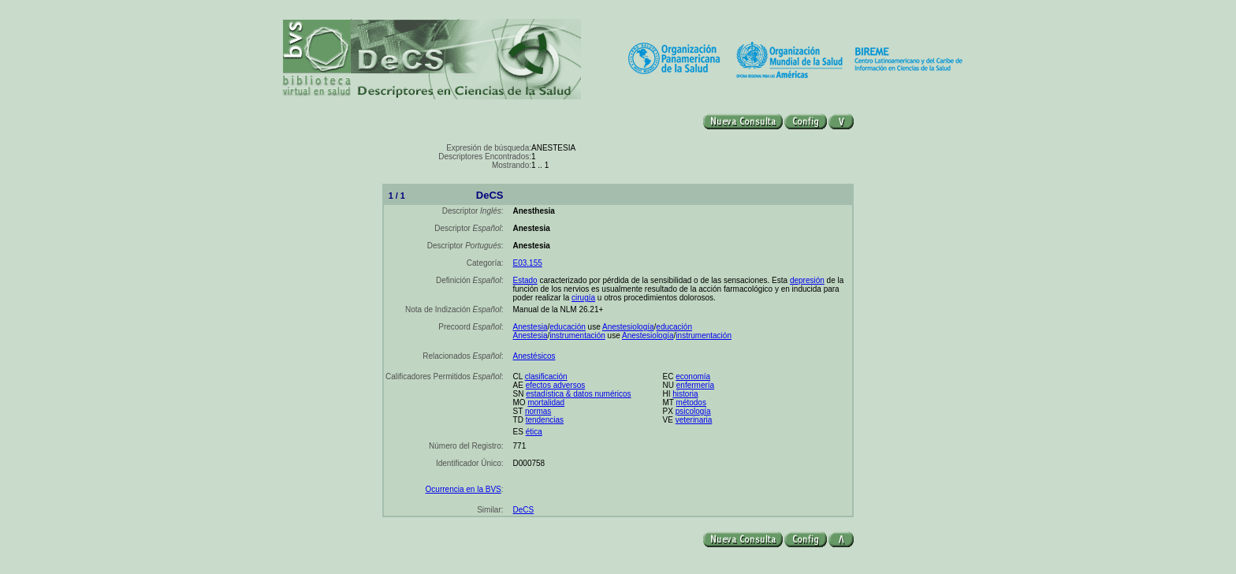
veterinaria (694, 420)
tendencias (545, 420)
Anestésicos (534, 356)
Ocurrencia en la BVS (463, 489)
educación (567, 326)
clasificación (546, 376)
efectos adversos (556, 385)
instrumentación (577, 335)
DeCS (523, 509)
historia (685, 394)
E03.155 (527, 263)
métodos (691, 402)
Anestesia (530, 326)
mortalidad (545, 402)
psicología (693, 411)
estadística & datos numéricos (578, 394)
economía (693, 376)
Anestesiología (628, 326)
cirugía (583, 297)
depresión (807, 280)
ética (534, 431)
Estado (525, 280)
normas (538, 411)
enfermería (695, 385)
